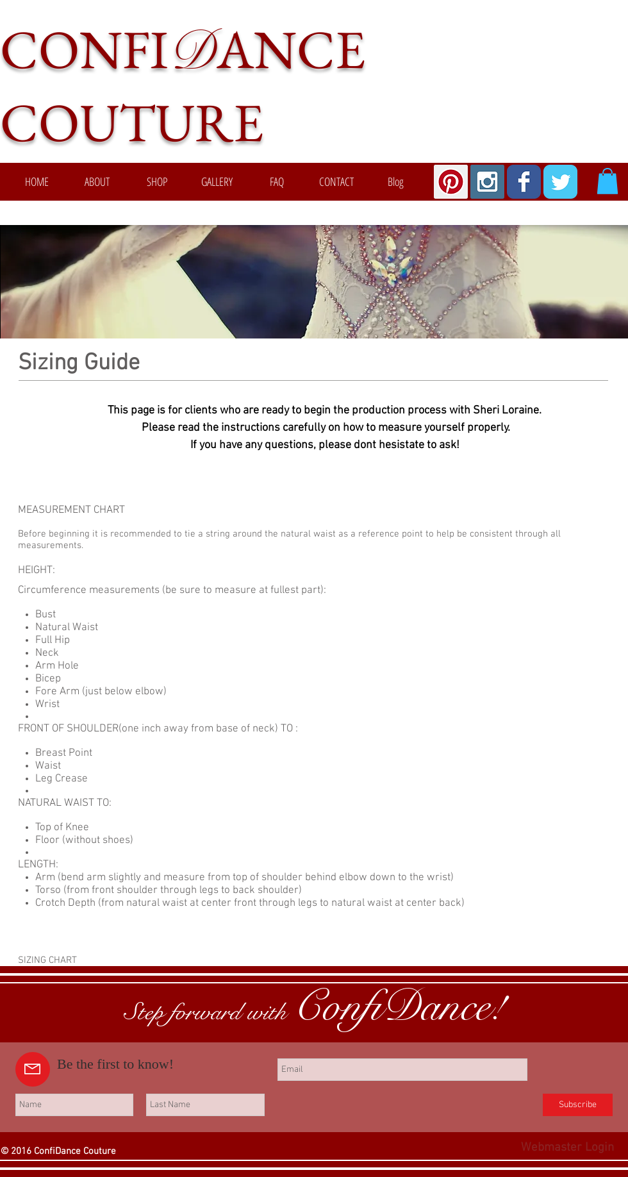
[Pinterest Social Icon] (451, 182)
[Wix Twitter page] (560, 182)
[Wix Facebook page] (524, 182)
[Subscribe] (578, 1105)
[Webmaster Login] (567, 1148)
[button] (607, 181)
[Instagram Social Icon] (487, 182)
